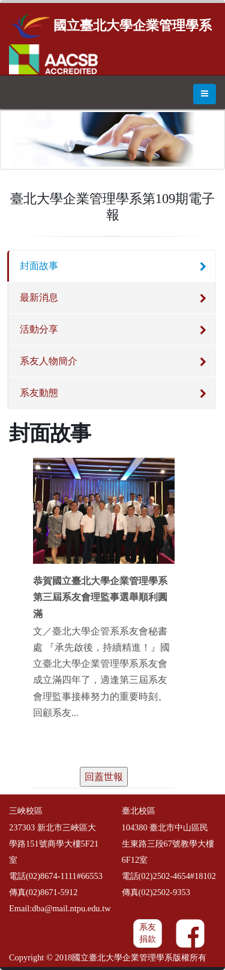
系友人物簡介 (48, 361)
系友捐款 (147, 933)
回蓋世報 (104, 777)
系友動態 (39, 393)
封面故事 (39, 266)
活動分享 (39, 329)
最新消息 (39, 297)
